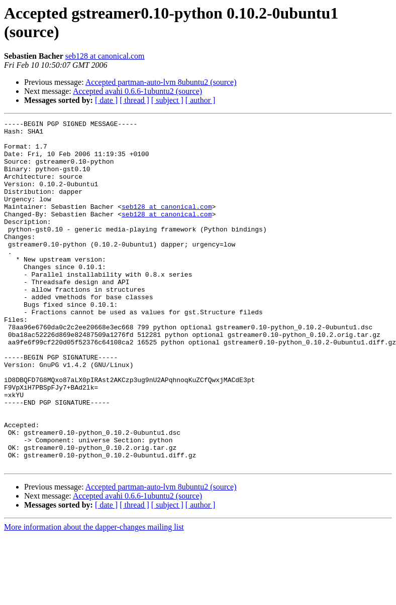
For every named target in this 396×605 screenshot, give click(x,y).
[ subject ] (167, 100)
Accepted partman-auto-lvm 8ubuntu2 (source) (161, 82)
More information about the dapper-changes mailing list (94, 596)
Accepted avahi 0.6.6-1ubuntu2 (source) (137, 91)
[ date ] (106, 100)
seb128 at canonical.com (105, 56)
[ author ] (200, 100)
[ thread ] (134, 100)
